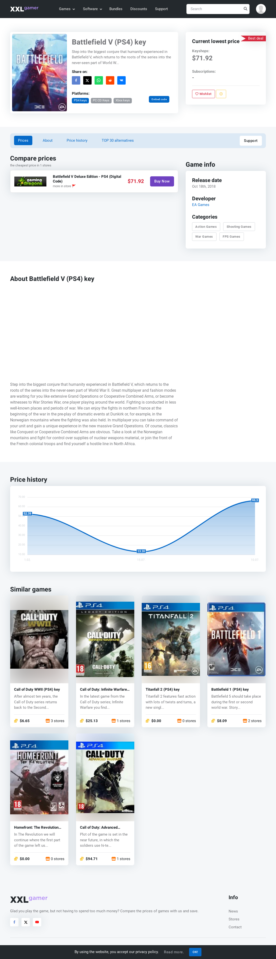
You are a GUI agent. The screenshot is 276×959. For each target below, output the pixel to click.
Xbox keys (123, 100)
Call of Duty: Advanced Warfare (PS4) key (99, 827)
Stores (234, 919)
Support (161, 9)
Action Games (206, 226)
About (48, 140)
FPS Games (231, 236)
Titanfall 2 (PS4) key (163, 689)
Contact (235, 927)
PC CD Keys (101, 100)
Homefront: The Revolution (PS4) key (36, 827)
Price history (77, 140)
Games (67, 9)
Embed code (159, 99)
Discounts (138, 9)
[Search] (218, 9)
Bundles (115, 9)
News (233, 911)
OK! (195, 952)
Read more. (174, 952)
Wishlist (203, 94)
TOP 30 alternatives (118, 140)
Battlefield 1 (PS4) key (230, 689)
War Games (204, 236)
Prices (23, 140)
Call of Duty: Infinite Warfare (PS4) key (103, 689)
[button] (261, 9)
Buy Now (162, 181)
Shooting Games (239, 226)
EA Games (200, 205)
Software (92, 9)
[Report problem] (221, 94)
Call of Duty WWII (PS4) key (37, 689)
